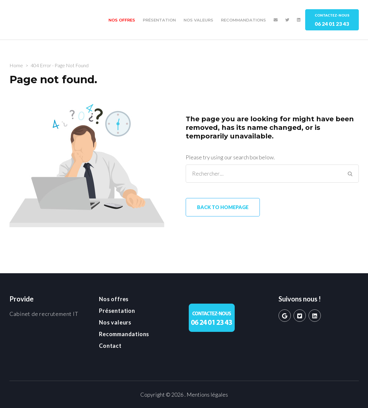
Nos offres (121, 19)
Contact (110, 345)
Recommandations (243, 19)
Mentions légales (207, 394)
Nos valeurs (198, 19)
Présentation (159, 19)
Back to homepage (222, 207)
